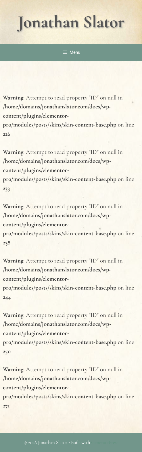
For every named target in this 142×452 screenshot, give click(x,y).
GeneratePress (104, 442)
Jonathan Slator (71, 22)
